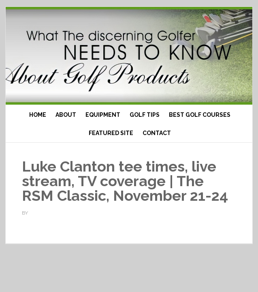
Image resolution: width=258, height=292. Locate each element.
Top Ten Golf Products (129, 56)
